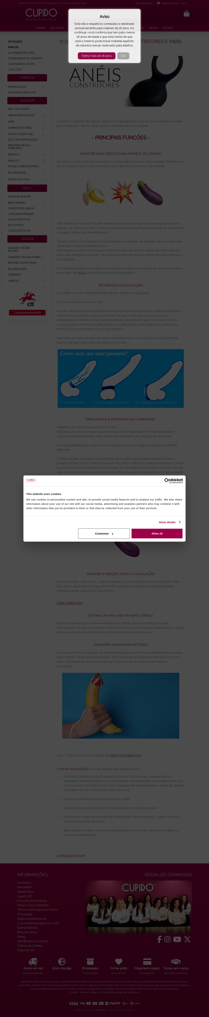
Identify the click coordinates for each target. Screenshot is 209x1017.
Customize (104, 533)
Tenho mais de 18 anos (96, 56)
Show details (167, 522)
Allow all (157, 533)
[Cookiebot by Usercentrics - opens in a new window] (167, 480)
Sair (123, 56)
